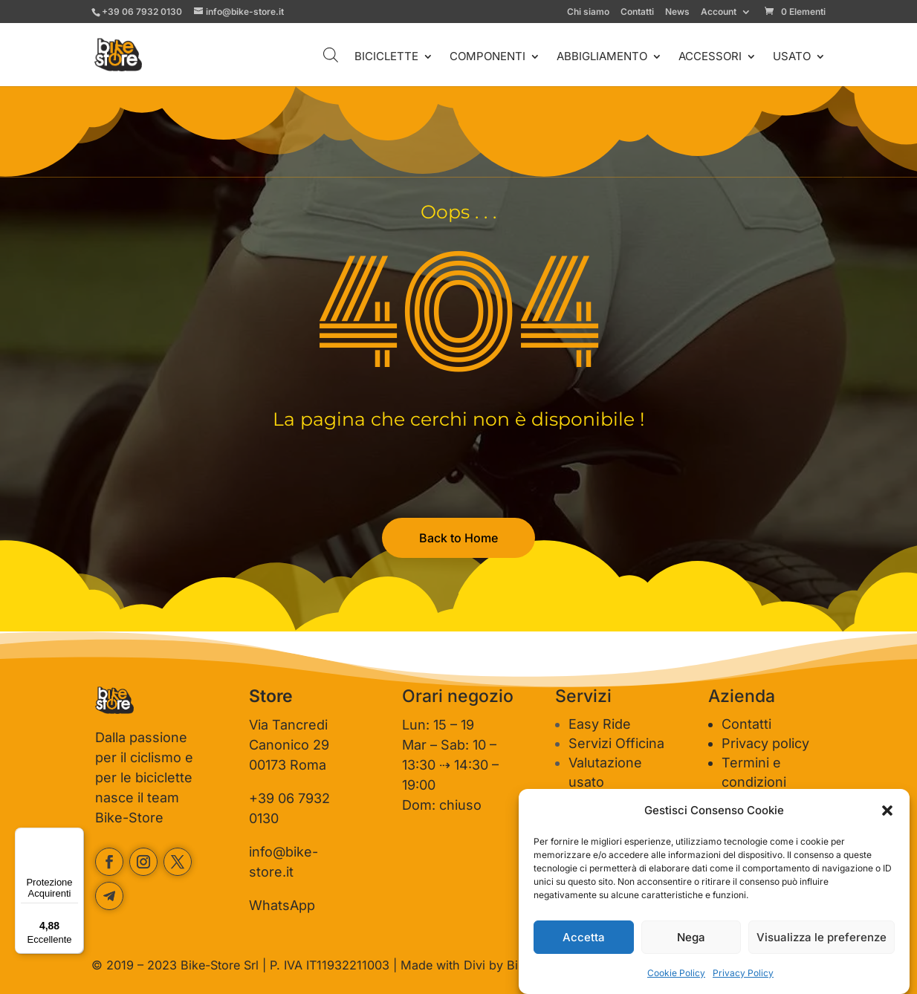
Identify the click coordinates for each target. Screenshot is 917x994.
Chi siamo (588, 12)
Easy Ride (599, 724)
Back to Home (458, 537)
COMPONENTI (487, 57)
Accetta (584, 937)
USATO (792, 57)
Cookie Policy (676, 972)
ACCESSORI (710, 57)
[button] (887, 810)
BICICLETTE (386, 57)
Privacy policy (765, 743)
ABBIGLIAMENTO (602, 57)
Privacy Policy (743, 972)
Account (718, 12)
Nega (691, 937)
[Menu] (75, 836)
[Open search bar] (330, 55)
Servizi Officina (616, 743)
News (677, 12)
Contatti (637, 12)
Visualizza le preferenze (821, 937)
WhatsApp (282, 905)
